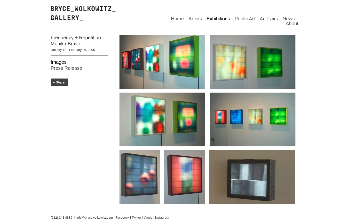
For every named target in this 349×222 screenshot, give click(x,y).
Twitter (136, 217)
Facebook (122, 217)
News (289, 18)
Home (177, 18)
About (292, 23)
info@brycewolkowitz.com (95, 217)
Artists (195, 18)
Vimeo (147, 217)
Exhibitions (218, 18)
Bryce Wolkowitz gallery (83, 14)
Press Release (66, 68)
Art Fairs (269, 18)
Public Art (245, 18)
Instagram (162, 217)
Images (59, 62)
